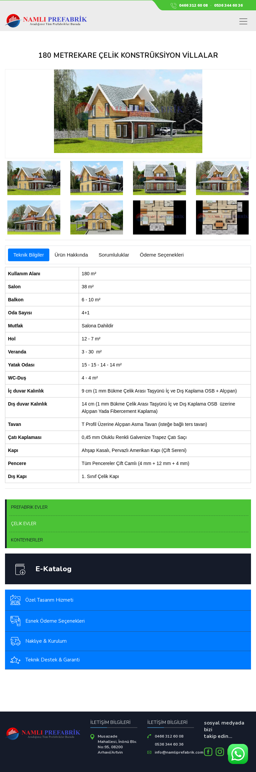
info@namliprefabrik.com (179, 752)
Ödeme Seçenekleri (162, 255)
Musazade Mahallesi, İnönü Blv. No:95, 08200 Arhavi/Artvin (117, 744)
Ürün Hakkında (71, 255)
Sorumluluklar (114, 255)
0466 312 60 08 (193, 5)
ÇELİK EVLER (23, 524)
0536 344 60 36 (228, 5)
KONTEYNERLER (27, 540)
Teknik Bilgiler (28, 255)
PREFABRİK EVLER (29, 507)
